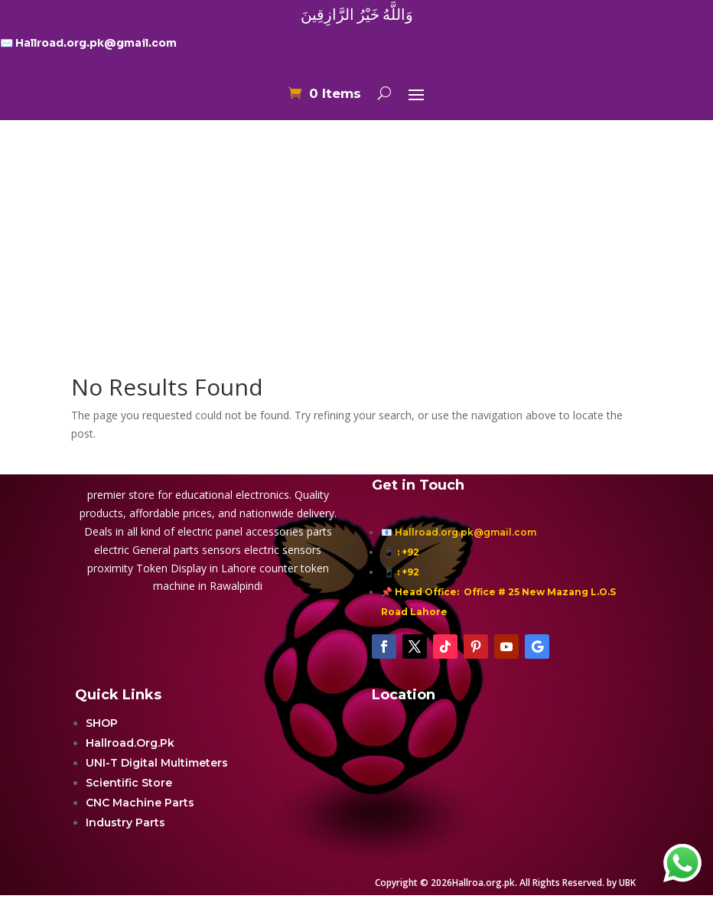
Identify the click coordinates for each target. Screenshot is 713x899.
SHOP (102, 723)
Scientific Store (129, 783)
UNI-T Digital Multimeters (157, 763)
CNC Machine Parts (140, 802)
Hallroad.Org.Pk (130, 743)
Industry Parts (125, 822)
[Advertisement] (356, 216)
